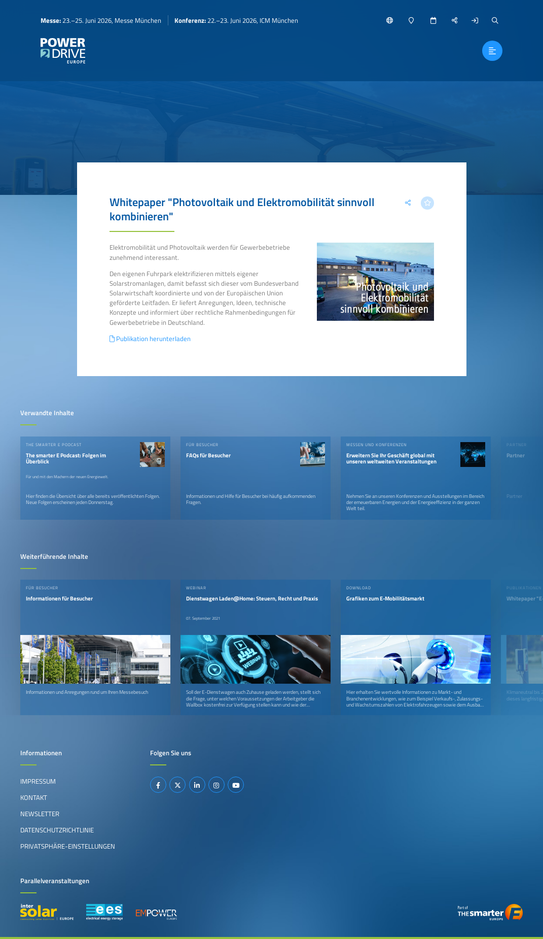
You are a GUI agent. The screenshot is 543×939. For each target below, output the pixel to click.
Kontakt (33, 797)
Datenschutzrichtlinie (57, 830)
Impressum (38, 781)
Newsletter (39, 814)
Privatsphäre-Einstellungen (67, 846)
